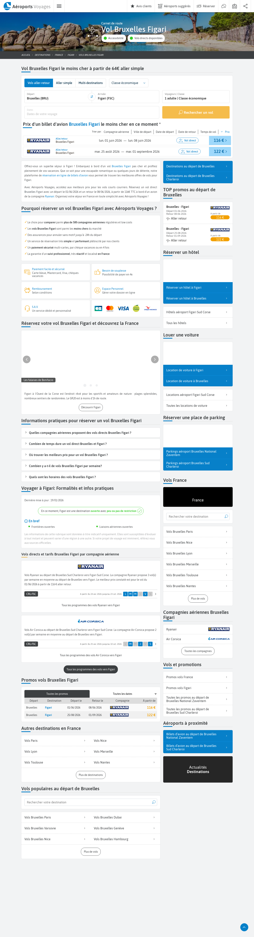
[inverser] (92, 96)
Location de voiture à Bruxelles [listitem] (198, 381)
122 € (151, 714)
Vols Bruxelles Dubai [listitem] (125, 816)
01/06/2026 (73, 706)
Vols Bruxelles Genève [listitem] (125, 827)
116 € (151, 707)
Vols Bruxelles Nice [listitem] (56, 838)
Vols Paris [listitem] (56, 740)
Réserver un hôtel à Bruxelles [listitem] (198, 298)
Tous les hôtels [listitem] (198, 323)
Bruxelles (117, 165)
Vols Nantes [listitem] (125, 761)
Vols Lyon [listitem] (56, 750)
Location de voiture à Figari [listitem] (198, 370)
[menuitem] (27, 6)
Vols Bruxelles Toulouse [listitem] (198, 575)
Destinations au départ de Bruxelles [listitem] (198, 166)
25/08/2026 (73, 713)
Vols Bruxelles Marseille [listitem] (198, 564)
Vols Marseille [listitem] (125, 750)
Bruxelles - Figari (177, 206)
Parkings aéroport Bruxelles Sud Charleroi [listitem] (198, 464)
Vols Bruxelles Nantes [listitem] (198, 586)
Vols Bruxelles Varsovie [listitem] (56, 827)
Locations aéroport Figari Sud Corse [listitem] (198, 394)
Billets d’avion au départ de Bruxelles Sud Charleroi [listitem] (198, 747)
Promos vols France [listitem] (198, 677)
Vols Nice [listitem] (125, 740)
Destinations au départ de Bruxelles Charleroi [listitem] (198, 177)
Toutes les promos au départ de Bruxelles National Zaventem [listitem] (198, 698)
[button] (113, 38)
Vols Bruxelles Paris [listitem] (56, 816)
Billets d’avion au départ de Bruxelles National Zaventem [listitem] (198, 735)
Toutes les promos (57, 692)
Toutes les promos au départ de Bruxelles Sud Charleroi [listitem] (198, 710)
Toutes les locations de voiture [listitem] (198, 405)
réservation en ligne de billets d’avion (65, 175)
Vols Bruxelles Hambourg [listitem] (125, 838)
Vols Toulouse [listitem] (56, 761)
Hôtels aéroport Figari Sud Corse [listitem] (198, 312)
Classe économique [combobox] (125, 83)
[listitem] (198, 629)
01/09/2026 (95, 713)
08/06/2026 (95, 706)
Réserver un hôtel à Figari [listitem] (198, 287)
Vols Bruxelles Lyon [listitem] (198, 553)
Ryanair (49, 196)
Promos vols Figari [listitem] (198, 687)
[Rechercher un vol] (196, 112)
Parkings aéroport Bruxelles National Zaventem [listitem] (198, 452)
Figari (127, 165)
